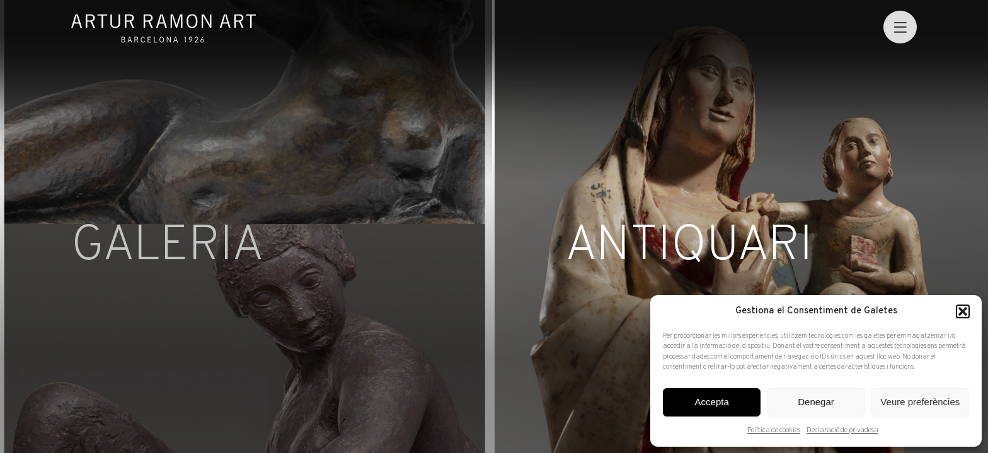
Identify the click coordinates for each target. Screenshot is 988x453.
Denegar (816, 401)
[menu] (900, 27)
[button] (962, 311)
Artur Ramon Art (163, 28)
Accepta (712, 401)
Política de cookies (773, 430)
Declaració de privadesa (842, 430)
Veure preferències (920, 401)
